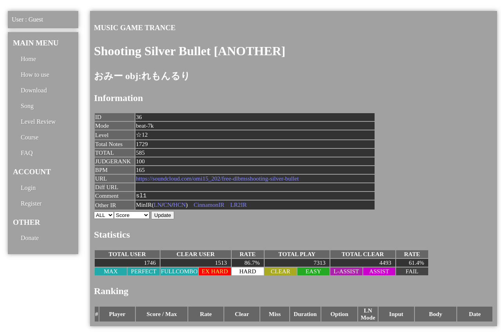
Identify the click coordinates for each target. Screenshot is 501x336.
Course (29, 137)
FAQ (27, 153)
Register (31, 203)
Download (34, 90)
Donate (30, 238)
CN (167, 205)
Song (27, 106)
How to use (35, 74)
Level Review (38, 121)
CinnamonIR (209, 205)
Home (28, 59)
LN (158, 205)
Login (28, 187)
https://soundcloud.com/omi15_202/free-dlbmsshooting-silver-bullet (217, 178)
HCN (179, 205)
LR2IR (238, 205)
